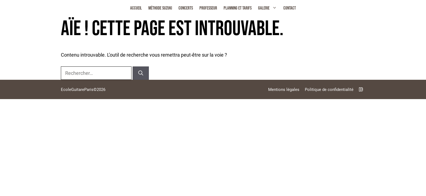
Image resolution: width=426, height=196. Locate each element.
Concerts (185, 8)
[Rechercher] (141, 73)
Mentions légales (283, 89)
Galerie (269, 8)
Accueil (136, 8)
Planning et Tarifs (238, 8)
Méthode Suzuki (160, 8)
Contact (289, 8)
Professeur (208, 8)
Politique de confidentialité (329, 89)
